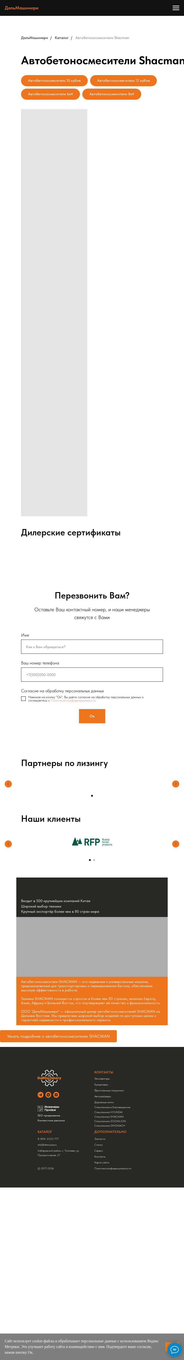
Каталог (62, 37)
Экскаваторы (101, 1078)
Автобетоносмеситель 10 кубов (54, 80)
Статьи (97, 1144)
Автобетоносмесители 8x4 (111, 94)
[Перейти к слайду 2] (94, 860)
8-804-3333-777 (46, 1139)
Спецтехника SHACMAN (108, 1116)
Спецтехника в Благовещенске (111, 1107)
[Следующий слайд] (175, 854)
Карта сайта (100, 1162)
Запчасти (98, 1139)
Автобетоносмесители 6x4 (50, 94)
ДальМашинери (34, 37)
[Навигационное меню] (176, 8)
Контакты (98, 1156)
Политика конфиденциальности (111, 1168)
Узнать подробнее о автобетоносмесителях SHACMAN (58, 1036)
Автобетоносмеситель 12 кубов (123, 80)
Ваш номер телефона (40, 662)
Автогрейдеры (101, 1096)
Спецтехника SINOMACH (108, 1125)
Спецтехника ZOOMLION (109, 1121)
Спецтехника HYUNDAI (107, 1112)
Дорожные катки (103, 1102)
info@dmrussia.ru (46, 1144)
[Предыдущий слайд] (8, 854)
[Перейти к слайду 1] (92, 796)
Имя (25, 635)
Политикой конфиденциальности (73, 700)
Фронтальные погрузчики (108, 1090)
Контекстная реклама (50, 1120)
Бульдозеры (100, 1084)
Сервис (97, 1150)
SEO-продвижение (47, 1115)
